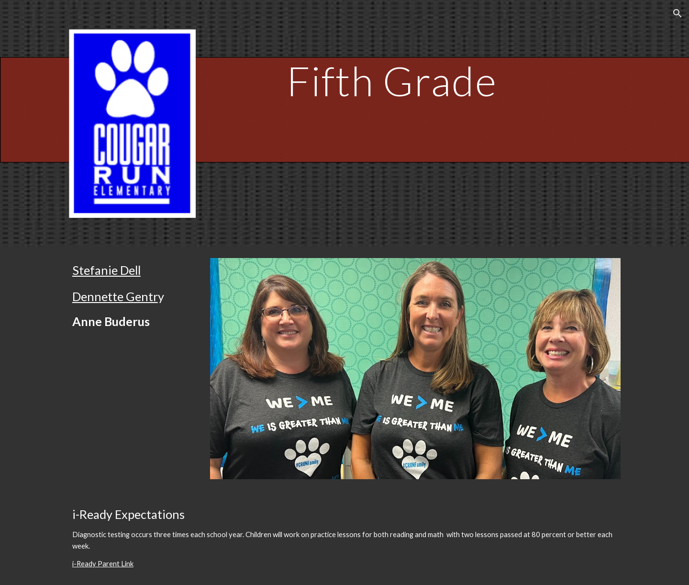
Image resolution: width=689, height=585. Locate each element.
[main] (392, 67)
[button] (677, 13)
